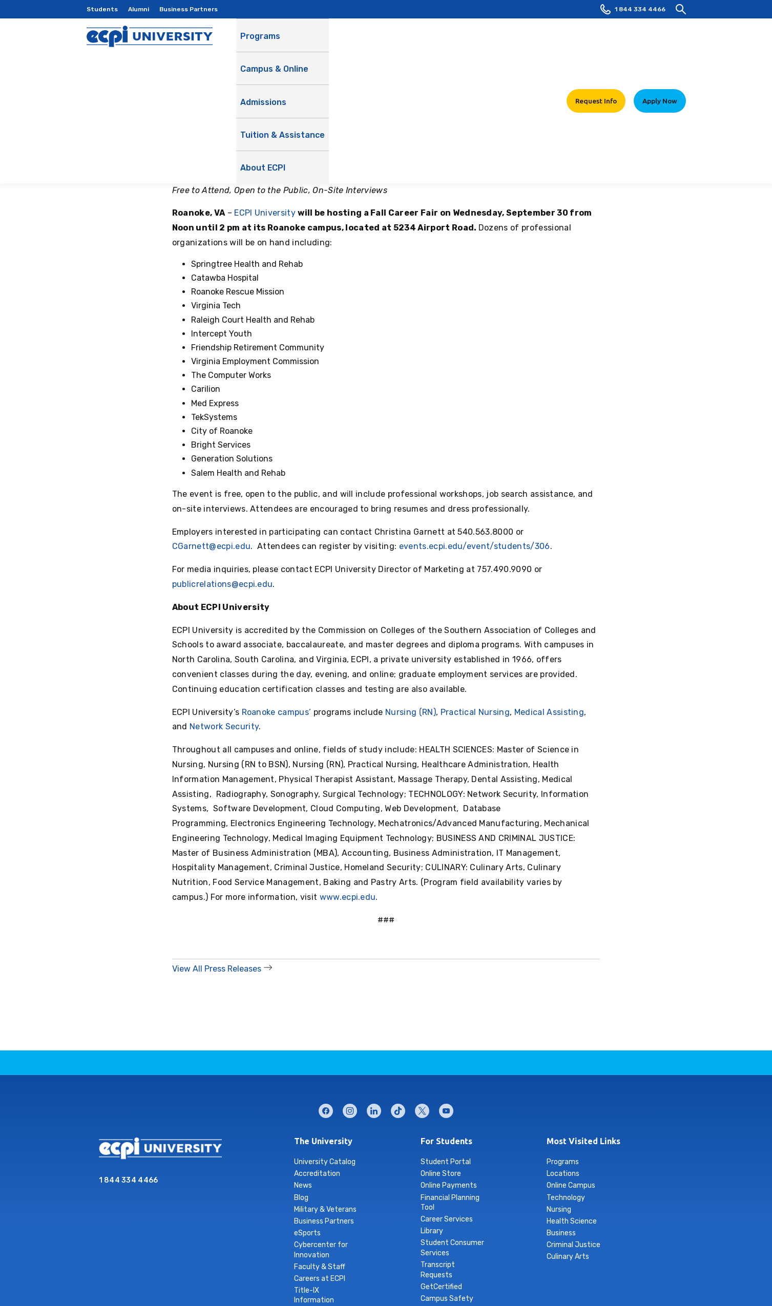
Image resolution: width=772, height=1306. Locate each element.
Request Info (596, 40)
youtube (446, 1108)
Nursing (559, 1209)
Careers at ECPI (319, 1278)
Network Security (224, 726)
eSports (307, 1233)
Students (102, 9)
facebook (326, 1108)
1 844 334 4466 (632, 9)
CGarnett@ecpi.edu (211, 546)
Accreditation (317, 1173)
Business (561, 1233)
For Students (446, 1141)
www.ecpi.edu (348, 897)
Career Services (447, 1219)
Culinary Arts (568, 1256)
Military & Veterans (325, 1209)
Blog (301, 1197)
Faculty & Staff (319, 1266)
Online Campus (571, 1185)
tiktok (398, 1108)
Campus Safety (447, 1298)
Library (432, 1231)
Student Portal (446, 1161)
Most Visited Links (583, 1141)
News (303, 1185)
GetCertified (441, 1286)
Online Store (441, 1173)
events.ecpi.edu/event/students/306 (474, 546)
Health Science (572, 1221)
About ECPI (532, 46)
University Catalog (325, 1161)
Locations (563, 1173)
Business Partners (188, 9)
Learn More (573, 68)
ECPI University (265, 213)
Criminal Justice (573, 1244)
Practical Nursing (475, 712)
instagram (350, 1108)
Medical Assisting (549, 712)
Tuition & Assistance (460, 46)
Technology (566, 1197)
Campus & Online (322, 46)
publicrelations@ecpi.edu (222, 584)
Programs (260, 41)
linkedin (374, 1108)
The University (323, 1141)
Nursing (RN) (410, 712)
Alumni (138, 9)
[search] (681, 9)
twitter (422, 1108)
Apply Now (659, 40)
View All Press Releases (216, 969)
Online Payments (449, 1185)
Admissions (387, 41)
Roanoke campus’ (276, 712)
